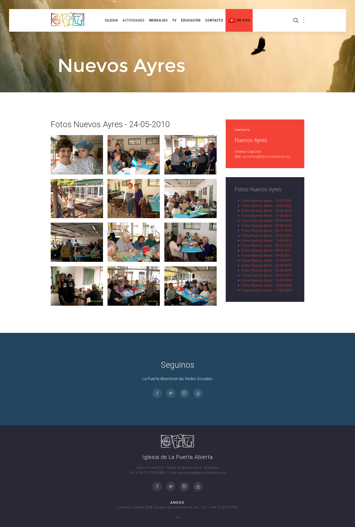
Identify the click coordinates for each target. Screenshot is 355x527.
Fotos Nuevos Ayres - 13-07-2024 (266, 201)
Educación (191, 20)
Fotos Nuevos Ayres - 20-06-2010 (266, 270)
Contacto (214, 20)
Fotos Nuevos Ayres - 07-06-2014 (266, 226)
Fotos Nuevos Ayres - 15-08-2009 (266, 290)
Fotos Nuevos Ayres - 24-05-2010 (266, 275)
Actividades (133, 20)
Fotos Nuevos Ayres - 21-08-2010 (266, 265)
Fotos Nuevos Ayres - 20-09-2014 (266, 221)
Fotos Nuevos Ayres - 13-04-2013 (266, 240)
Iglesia (111, 20)
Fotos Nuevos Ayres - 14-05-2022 (266, 206)
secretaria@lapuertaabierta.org (266, 157)
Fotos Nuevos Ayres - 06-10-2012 (266, 245)
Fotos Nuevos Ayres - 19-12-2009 (266, 280)
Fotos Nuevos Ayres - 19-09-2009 (266, 285)
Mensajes (158, 20)
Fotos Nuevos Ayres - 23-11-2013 (266, 231)
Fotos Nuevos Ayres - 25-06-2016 (266, 211)
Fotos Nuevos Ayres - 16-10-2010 (266, 260)
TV (174, 20)
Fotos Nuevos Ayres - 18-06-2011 (266, 255)
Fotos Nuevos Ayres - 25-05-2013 (266, 236)
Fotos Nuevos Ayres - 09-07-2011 (266, 250)
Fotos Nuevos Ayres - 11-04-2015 (266, 216)
